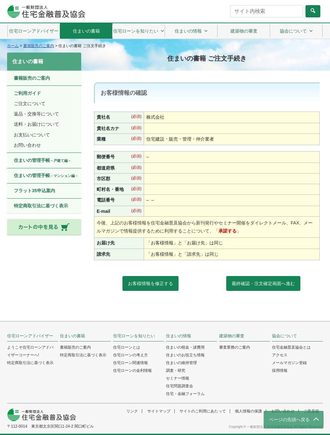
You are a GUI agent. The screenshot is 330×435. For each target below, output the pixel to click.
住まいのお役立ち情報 (185, 355)
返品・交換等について (36, 113)
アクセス (279, 355)
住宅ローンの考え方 (130, 355)
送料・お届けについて (36, 124)
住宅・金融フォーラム (185, 393)
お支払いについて (32, 134)
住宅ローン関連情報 (130, 363)
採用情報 (279, 370)
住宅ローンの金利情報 (132, 370)
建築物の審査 (243, 31)
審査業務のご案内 (234, 347)
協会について (296, 31)
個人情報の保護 (248, 411)
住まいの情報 (191, 31)
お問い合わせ (27, 145)
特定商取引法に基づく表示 (41, 205)
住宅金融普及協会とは (291, 347)
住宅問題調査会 (179, 386)
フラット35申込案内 (34, 190)
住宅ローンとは (126, 347)
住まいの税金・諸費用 (185, 347)
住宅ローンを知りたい (139, 31)
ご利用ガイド (27, 93)
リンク (132, 411)
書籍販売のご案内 (32, 78)
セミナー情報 (177, 378)
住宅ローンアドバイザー (34, 31)
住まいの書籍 (86, 31)
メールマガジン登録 (289, 363)
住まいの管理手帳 (42, 160)
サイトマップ (158, 411)
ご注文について (29, 103)
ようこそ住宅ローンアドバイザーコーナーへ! (30, 351)
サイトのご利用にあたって (203, 411)
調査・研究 (175, 370)
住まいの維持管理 (181, 363)
